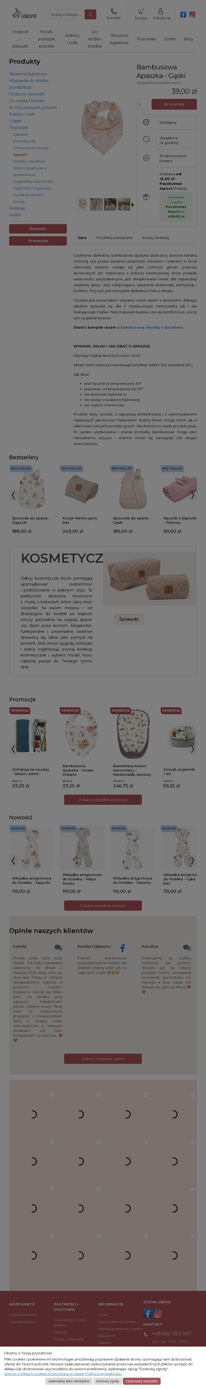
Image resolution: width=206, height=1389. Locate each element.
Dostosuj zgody (107, 1381)
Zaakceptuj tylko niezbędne (69, 1381)
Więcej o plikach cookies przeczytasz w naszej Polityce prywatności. (63, 1374)
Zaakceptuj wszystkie (142, 1381)
